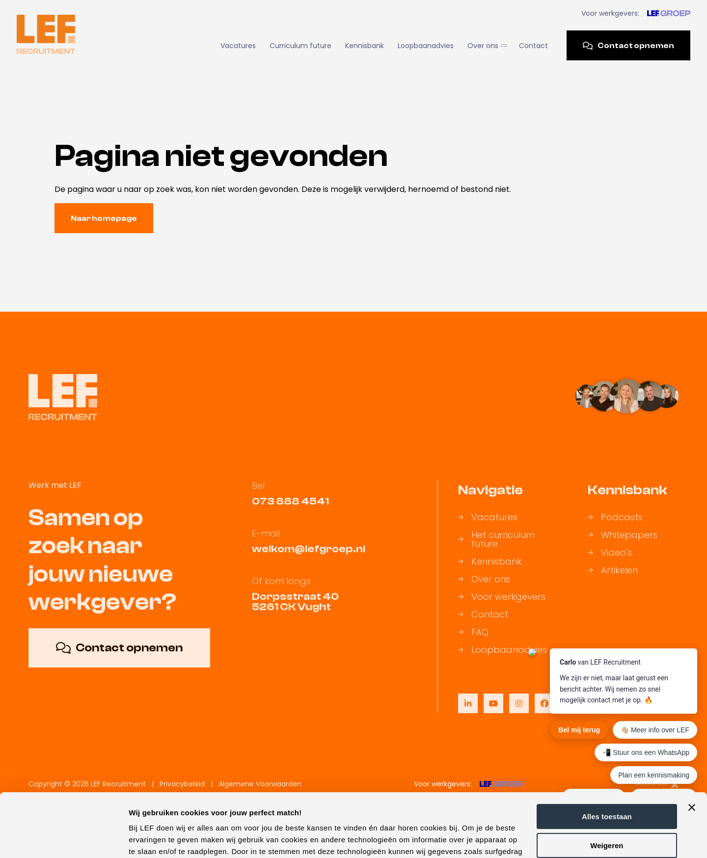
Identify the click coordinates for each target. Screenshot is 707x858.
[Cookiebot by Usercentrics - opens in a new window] (64, 838)
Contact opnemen (628, 45)
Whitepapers (622, 546)
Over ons (486, 46)
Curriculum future (300, 46)
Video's (610, 564)
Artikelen (613, 581)
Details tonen (152, 838)
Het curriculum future (496, 551)
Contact (533, 46)
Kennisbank (364, 46)
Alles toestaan (607, 753)
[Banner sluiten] (691, 744)
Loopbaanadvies (426, 46)
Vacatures (238, 46)
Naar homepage (104, 218)
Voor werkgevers (501, 608)
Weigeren (606, 782)
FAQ (473, 643)
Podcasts (615, 528)
